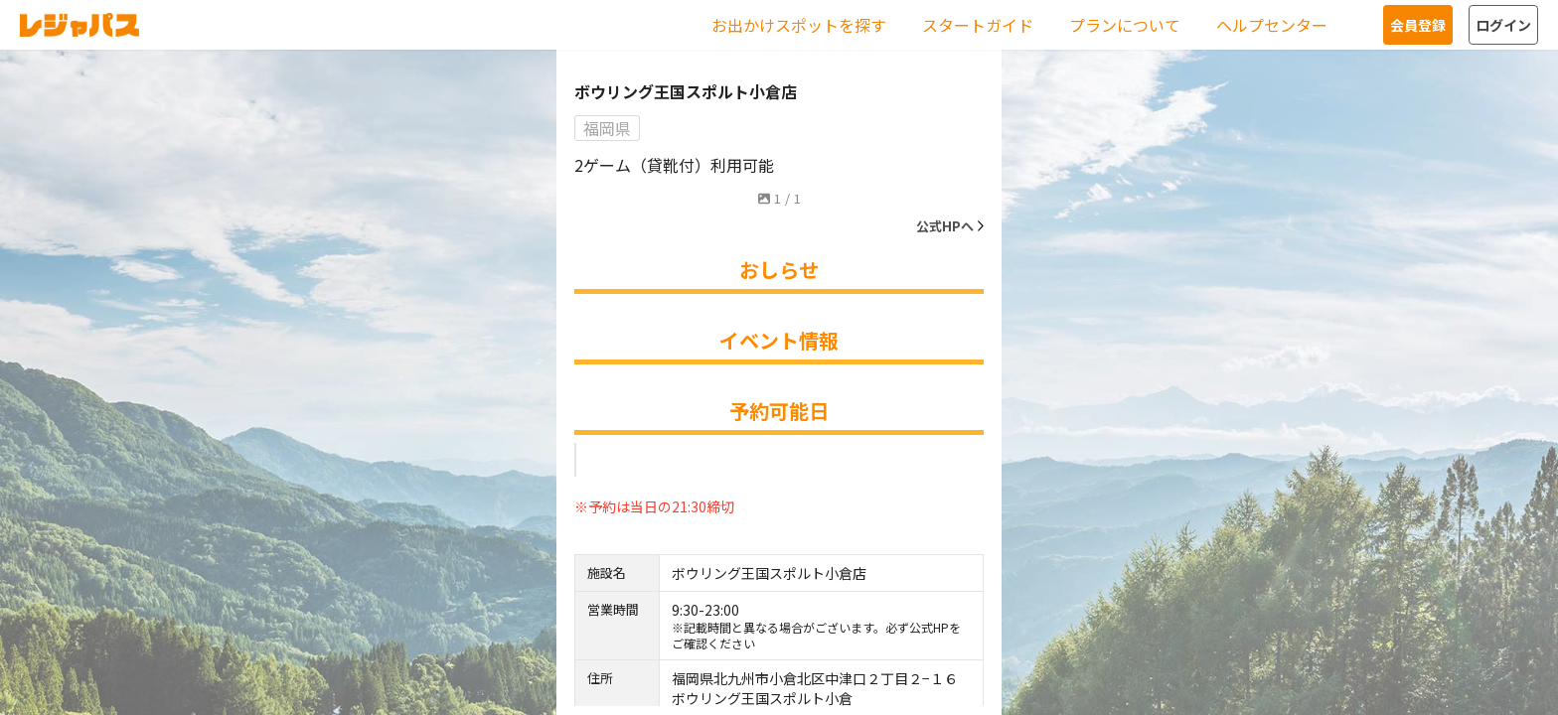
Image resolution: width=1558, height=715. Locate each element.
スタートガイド (977, 25)
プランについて (1124, 25)
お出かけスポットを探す (798, 25)
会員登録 (1418, 25)
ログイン (1503, 25)
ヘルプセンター (1271, 25)
